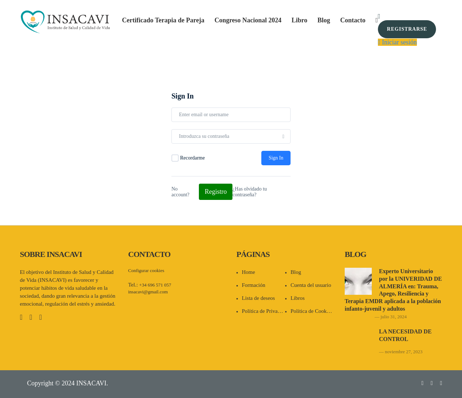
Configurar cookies (146, 270)
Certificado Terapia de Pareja (163, 20)
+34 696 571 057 (155, 285)
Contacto (353, 20)
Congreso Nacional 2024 (248, 20)
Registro (216, 191)
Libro (300, 20)
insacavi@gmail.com (148, 291)
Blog (324, 20)
